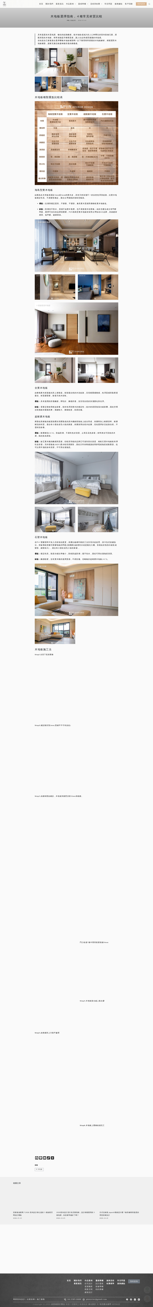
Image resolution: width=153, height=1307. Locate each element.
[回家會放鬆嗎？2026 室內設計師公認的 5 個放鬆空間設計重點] (33, 1198)
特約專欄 (100, 1289)
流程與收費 (96, 4)
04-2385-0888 (74, 1299)
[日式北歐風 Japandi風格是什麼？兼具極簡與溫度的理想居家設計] (120, 1198)
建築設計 (89, 1292)
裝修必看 (73, 20)
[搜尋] (149, 4)
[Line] (127, 1299)
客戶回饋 (129, 4)
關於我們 (49, 4)
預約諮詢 (141, 4)
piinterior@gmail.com (96, 1299)
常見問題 (108, 4)
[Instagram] (135, 1299)
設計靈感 (100, 1283)
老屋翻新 (89, 1286)
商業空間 (89, 1289)
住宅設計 (89, 1283)
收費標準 (110, 1283)
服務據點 (118, 4)
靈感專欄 (83, 4)
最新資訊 (60, 4)
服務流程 (110, 1280)
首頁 (41, 4)
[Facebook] (131, 1299)
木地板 (39, 1169)
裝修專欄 (100, 1286)
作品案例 (71, 4)
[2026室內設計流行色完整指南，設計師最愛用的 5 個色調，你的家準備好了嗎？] (76, 1198)
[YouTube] (139, 1299)
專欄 (68, 20)
